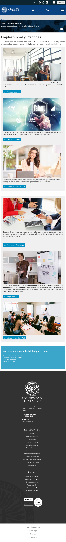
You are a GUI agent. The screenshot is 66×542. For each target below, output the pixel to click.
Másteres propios (32, 442)
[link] (61, 2)
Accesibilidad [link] (33, 537)
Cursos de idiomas (32, 448)
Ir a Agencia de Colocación (14, 245)
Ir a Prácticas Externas (12, 92)
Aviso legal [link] (33, 530)
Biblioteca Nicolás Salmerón (32, 459)
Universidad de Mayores (32, 454)
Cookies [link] (33, 534)
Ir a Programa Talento (12, 139)
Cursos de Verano (32, 451)
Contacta (61, 2)
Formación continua (32, 445)
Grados (32, 433)
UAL (2, 19)
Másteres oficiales (32, 436)
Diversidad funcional (32, 462)
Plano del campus (32, 491)
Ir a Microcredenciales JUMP (14, 338)
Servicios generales (32, 482)
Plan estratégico (32, 485)
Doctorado (32, 439)
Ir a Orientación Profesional (14, 186)
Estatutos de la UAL (32, 488)
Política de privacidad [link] (33, 527)
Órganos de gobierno (32, 476)
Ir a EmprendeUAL (11, 296)
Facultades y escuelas (32, 479)
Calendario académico (32, 456)
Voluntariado (32, 465)
